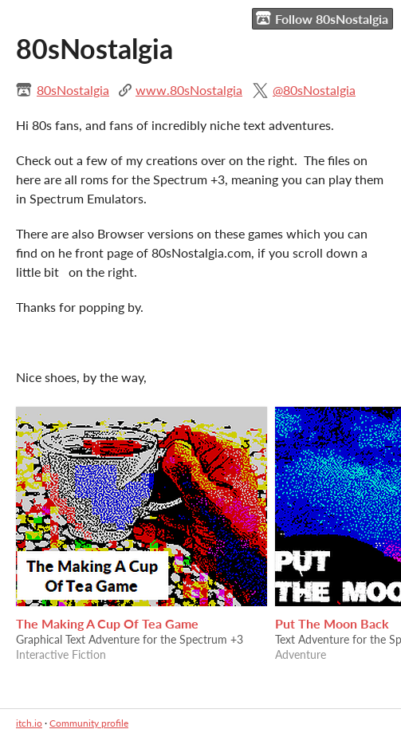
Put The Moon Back (332, 623)
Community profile (88, 723)
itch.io (29, 723)
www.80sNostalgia (189, 89)
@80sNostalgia (314, 89)
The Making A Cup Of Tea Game (107, 623)
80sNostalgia (73, 89)
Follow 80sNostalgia (322, 18)
